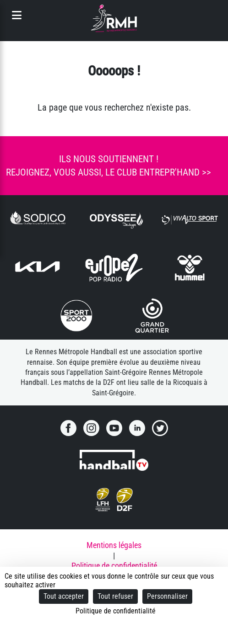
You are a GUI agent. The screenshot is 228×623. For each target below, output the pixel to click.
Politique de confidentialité (114, 565)
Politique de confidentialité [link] (116, 611)
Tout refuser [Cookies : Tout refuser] (115, 596)
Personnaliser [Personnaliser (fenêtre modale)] (167, 596)
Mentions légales (114, 545)
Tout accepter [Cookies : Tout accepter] (63, 596)
